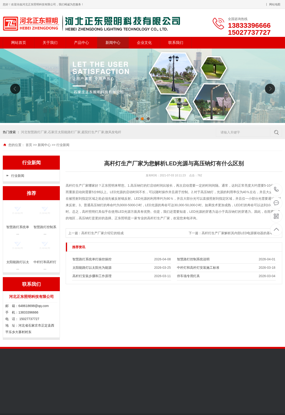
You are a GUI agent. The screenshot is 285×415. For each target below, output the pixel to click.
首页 (29, 145)
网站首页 (18, 43)
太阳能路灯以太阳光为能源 (92, 267)
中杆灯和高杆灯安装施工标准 (198, 267)
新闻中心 (112, 43)
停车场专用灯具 (188, 276)
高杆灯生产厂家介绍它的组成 (102, 233)
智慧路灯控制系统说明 (193, 259)
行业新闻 (62, 145)
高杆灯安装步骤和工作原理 (92, 276)
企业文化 (144, 43)
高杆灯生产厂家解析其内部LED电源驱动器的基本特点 (241, 233)
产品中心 (81, 43)
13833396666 (276, 189)
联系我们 (175, 43)
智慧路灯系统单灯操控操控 (92, 259)
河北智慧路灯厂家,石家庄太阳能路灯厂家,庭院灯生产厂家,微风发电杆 (71, 132)
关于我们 (50, 43)
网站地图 (274, 4)
